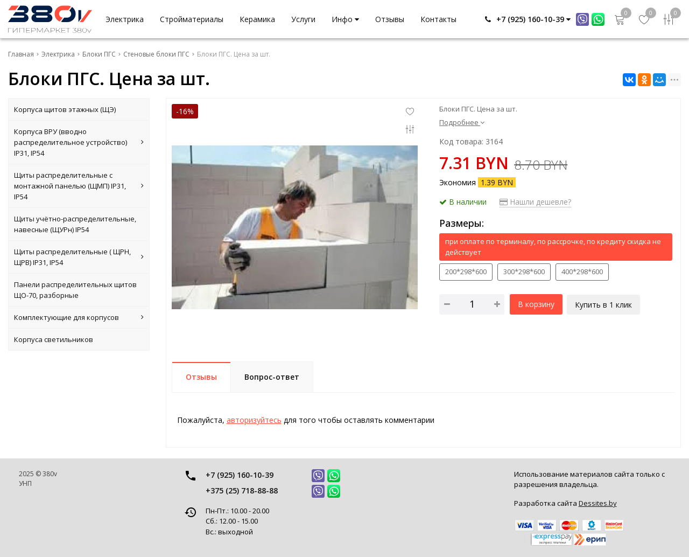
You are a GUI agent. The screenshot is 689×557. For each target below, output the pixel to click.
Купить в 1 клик (604, 304)
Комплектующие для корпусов (79, 317)
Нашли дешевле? (535, 202)
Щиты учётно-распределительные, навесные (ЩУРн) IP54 (75, 224)
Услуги (303, 19)
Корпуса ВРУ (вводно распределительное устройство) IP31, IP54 (79, 142)
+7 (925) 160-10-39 (239, 475)
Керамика (257, 19)
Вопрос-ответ (271, 377)
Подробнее (461, 122)
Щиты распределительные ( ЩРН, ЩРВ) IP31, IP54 (79, 257)
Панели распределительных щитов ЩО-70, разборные (75, 290)
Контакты (438, 19)
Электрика (125, 19)
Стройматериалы (191, 19)
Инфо (345, 19)
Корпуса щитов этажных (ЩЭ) (65, 109)
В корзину (536, 304)
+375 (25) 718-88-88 (242, 490)
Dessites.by (598, 503)
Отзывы (389, 19)
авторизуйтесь (254, 420)
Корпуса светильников (53, 339)
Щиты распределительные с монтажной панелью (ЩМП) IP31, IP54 (79, 185)
